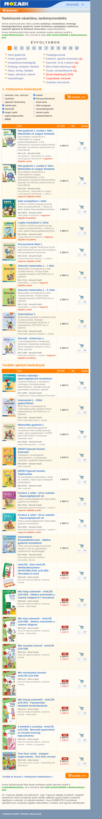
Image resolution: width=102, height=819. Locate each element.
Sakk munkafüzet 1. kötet (32, 201)
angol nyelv (9, 112)
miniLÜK (8, 109)
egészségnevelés (13, 116)
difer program (42, 105)
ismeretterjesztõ (43, 109)
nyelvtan (8, 98)
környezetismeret (44, 98)
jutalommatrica (42, 116)
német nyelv (41, 112)
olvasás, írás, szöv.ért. (15, 95)
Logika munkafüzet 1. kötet (33, 222)
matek (38, 95)
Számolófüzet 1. (27, 314)
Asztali (38, 814)
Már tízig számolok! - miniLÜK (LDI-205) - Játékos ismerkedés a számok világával (36, 621)
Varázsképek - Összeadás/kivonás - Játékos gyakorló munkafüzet (34, 540)
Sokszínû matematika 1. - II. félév (36, 290)
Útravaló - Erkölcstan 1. (31, 338)
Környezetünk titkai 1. (30, 244)
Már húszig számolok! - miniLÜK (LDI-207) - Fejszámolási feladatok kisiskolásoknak (36, 702)
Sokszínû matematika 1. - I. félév (36, 265)
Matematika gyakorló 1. (31, 425)
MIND (6, 119)
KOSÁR (73, 97)
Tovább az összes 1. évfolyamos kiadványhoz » (27, 776)
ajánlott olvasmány (13, 102)
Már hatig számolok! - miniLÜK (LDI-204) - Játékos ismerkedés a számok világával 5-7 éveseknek (36, 594)
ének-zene (40, 102)
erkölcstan (9, 105)
